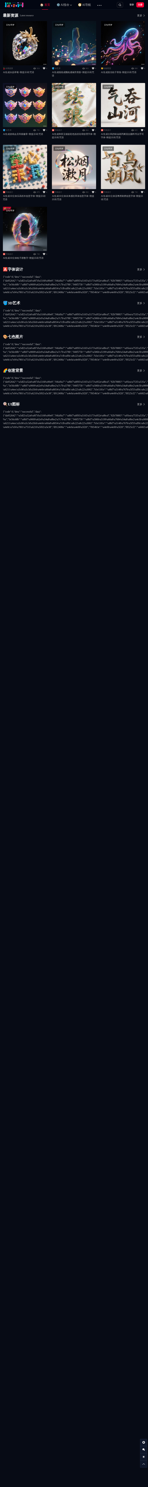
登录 (131, 5)
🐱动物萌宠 (106, 68)
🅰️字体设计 (57, 130)
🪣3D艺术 (56, 68)
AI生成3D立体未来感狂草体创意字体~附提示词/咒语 (73, 198)
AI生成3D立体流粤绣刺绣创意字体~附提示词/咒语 (122, 198)
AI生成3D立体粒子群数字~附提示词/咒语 (23, 258)
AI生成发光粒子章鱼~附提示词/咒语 (118, 72)
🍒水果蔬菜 (8, 68)
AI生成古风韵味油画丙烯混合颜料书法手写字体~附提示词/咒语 (122, 136)
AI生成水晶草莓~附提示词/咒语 (18, 72)
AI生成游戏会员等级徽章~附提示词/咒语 (23, 134)
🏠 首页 (45, 4)
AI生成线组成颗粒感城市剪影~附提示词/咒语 (73, 74)
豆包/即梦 (10, 25)
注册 (140, 5)
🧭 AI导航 (84, 4)
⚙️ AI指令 (63, 4)
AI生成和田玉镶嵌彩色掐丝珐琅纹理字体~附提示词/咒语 (74, 136)
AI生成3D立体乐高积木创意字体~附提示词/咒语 (24, 198)
